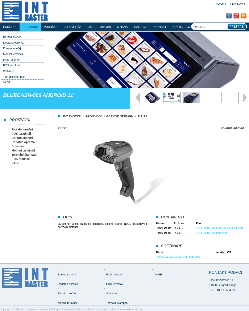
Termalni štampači (14, 76)
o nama (122, 26)
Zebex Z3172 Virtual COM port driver (179, 256)
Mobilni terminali (13, 54)
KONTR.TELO (181, 26)
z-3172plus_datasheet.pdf (212, 232)
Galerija (140, 26)
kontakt (160, 26)
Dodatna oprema (13, 42)
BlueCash (105, 26)
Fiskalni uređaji (12, 48)
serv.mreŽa (72, 26)
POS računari (11, 59)
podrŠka (50, 26)
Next (245, 97)
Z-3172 (142, 116)
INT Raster (72, 116)
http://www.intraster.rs (35, 309)
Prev (138, 97)
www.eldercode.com (132, 309)
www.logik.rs (109, 309)
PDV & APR (237, 3)
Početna (221, 3)
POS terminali (11, 65)
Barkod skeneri (12, 37)
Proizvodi (30, 26)
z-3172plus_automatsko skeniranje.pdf (220, 227)
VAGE (7, 82)
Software (8, 71)
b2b (90, 26)
